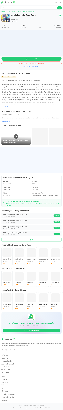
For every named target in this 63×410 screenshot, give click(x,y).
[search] (59, 7)
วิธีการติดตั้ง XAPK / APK (31, 67)
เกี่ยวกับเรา (4, 391)
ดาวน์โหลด (57, 215)
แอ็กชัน (14, 11)
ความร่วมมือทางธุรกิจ (7, 397)
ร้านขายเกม (4, 379)
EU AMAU (47, 408)
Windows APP (5, 370)
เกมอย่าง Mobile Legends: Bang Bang (16, 245)
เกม (9, 11)
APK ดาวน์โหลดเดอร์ (7, 364)
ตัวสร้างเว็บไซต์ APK (7, 367)
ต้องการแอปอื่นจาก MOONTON (13, 268)
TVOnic (3, 385)
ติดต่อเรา (4, 400)
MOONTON (14, 19)
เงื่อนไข (41, 408)
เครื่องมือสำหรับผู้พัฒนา (8, 394)
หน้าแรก (3, 11)
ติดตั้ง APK (4, 358)
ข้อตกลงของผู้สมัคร (17, 408)
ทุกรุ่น (31, 239)
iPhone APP (5, 373)
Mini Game (4, 382)
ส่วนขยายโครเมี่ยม (6, 361)
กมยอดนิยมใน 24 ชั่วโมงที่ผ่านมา (13, 290)
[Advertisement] (31, 43)
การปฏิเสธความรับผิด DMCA (31, 408)
